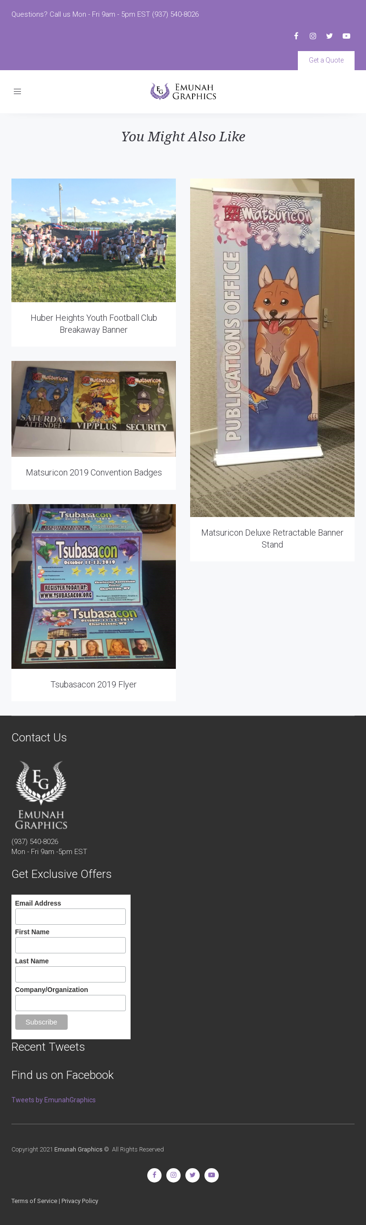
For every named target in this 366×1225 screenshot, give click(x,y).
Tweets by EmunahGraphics (53, 1100)
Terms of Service (34, 1200)
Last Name (32, 961)
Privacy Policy (79, 1200)
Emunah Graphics (78, 1149)
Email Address (38, 903)
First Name (32, 932)
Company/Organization (51, 989)
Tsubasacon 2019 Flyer (94, 684)
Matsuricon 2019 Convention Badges (94, 472)
